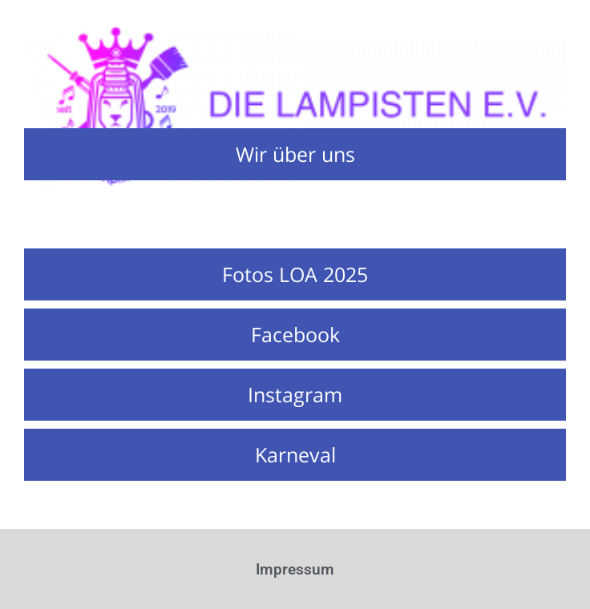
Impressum (295, 569)
